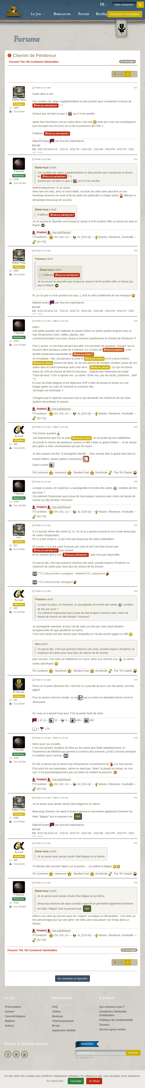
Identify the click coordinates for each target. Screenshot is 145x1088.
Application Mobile (64, 1030)
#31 (135, 798)
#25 (135, 427)
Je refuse (94, 1081)
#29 (135, 680)
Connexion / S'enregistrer (125, 14)
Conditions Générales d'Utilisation (113, 1013)
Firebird (19, 171)
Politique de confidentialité (116, 1019)
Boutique (103, 14)
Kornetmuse (19, 100)
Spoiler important (45, 105)
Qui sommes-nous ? (112, 1006)
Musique (57, 1016)
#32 (135, 843)
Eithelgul (19, 692)
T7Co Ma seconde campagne (55, 582)
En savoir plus (55, 1080)
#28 (135, 591)
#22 (135, 159)
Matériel (10, 1020)
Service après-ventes (112, 1029)
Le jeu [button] (37, 14)
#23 (135, 250)
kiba (18, 537)
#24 (135, 321)
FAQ (55, 1006)
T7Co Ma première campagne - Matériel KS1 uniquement (71, 573)
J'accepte (75, 1081)
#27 (135, 525)
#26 (135, 481)
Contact (104, 1024)
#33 (135, 883)
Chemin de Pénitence (32, 55)
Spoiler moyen (113, 350)
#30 (135, 738)
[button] (103, 4)
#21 (135, 87)
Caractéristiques (15, 1016)
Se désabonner (84, 1057)
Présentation (13, 1006)
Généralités (51, 61)
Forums (83, 14)
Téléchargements (63, 1020)
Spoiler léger (94, 359)
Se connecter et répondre (72, 978)
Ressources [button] (62, 15)
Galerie (9, 1025)
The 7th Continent (31, 61)
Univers (10, 1011)
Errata (56, 1025)
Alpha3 (19, 436)
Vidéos (56, 1011)
